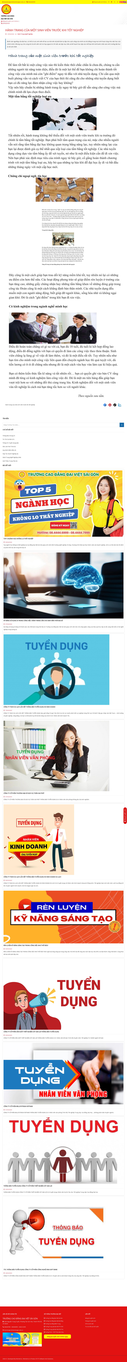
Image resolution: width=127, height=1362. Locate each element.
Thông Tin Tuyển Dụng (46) (11, 443)
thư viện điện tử (32, 17)
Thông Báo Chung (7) (9, 436)
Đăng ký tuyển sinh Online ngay (57, 1337)
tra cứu (47, 17)
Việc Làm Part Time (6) (9, 446)
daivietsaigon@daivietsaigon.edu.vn (13, 2)
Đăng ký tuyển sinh (90, 1318)
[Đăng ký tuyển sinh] (125, 815)
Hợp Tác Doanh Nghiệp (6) (10, 454)
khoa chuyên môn (61, 11)
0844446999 (31, 2)
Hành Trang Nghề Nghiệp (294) (12, 457)
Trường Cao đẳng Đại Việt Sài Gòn (53, 1318)
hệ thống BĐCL (107, 11)
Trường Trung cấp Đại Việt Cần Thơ (53, 1330)
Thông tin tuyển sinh (90, 1321)
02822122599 (22, 1327)
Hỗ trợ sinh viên (89, 1324)
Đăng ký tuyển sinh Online (10, 21)
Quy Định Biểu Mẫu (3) (9, 450)
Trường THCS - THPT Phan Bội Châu (54, 1333)
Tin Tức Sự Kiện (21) (8, 439)
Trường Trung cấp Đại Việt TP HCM (53, 1327)
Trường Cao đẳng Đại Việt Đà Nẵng (53, 1321)
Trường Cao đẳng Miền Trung (52, 1324)
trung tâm (92, 11)
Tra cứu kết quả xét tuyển (92, 1327)
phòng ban (77, 11)
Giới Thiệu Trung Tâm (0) (10, 461)
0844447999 (7, 1327)
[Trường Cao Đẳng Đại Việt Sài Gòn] (105, 404)
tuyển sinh (44, 11)
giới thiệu (30, 11)
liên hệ (59, 17)
